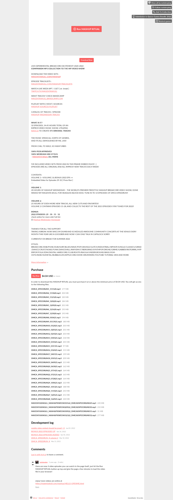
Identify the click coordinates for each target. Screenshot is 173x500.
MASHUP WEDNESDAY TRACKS (45, 114)
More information (39, 262)
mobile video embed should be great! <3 (48, 428)
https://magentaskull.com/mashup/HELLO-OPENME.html (59, 483)
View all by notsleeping (46, 498)
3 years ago (53, 462)
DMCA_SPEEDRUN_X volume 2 (44, 438)
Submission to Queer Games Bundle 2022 (151, 16)
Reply (37, 487)
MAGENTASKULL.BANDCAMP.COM (47, 98)
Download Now (86, 60)
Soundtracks (132, 498)
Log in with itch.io (38, 454)
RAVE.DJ (35, 131)
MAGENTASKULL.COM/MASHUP (46, 77)
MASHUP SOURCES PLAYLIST (44, 106)
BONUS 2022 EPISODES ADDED (45, 434)
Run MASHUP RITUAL (86, 29)
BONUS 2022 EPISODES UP (43, 431)
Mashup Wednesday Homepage (46, 219)
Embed (63, 498)
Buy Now (36, 276)
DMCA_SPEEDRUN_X (40, 441)
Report (57, 498)
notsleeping (44, 462)
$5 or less (140, 498)
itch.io (35, 498)
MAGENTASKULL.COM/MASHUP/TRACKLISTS (51, 84)
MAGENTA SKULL (40, 157)
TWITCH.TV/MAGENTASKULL (44, 91)
